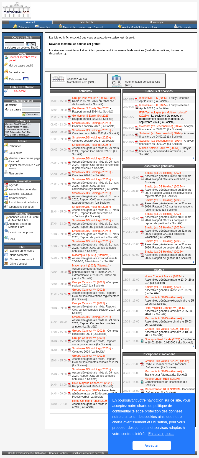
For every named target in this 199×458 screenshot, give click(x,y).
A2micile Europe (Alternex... (22, 129)
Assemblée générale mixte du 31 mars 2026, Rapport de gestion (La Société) (95, 225)
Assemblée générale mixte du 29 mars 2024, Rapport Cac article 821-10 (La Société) (95, 151)
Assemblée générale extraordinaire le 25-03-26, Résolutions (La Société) (94, 260)
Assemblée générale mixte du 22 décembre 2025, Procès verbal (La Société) (95, 393)
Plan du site (182, 27)
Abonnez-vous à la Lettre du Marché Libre (23, 218)
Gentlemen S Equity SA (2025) (90, 108)
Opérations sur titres (21, 206)
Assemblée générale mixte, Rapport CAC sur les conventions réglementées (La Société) (95, 296)
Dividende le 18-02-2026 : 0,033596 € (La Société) (170, 341)
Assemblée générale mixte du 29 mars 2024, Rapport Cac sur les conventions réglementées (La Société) (95, 165)
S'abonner (21, 27)
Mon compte (157, 22)
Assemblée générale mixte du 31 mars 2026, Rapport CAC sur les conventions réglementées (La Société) (96, 186)
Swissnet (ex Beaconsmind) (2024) (160, 126)
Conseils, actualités (20, 193)
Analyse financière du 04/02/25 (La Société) (166, 135)
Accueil (30, 22)
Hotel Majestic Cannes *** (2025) (92, 383)
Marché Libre (87, 22)
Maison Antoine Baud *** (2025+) (159, 148)
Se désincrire (17, 72)
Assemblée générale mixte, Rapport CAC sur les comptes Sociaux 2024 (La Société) (96, 310)
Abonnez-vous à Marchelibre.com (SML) (81, 80)
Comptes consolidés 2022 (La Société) (95, 133)
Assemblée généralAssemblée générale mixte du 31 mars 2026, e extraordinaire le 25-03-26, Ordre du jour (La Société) (94, 273)
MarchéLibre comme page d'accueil (80, 27)
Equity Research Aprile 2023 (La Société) (164, 99)
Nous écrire (43, 27)
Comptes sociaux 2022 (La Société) (93, 126)
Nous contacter (19, 255)
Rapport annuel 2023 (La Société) (92, 118)
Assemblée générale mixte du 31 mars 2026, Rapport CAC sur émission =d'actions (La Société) (95, 213)
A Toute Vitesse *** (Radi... (22, 127)
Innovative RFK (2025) (153, 98)
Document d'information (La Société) (170, 391)
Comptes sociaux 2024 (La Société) (95, 284)
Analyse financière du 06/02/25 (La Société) (166, 142)
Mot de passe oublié (21, 65)
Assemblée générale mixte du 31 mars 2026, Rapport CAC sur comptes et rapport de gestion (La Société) (95, 199)
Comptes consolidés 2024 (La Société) (95, 332)
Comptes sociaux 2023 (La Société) (93, 140)
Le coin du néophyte (20, 232)
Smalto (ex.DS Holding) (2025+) (91, 123)
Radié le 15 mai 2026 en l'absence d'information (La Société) (93, 103)
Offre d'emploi (18, 263)
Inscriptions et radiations (23, 202)
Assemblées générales (22, 189)
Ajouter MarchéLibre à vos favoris (138, 27)
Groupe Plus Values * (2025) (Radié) (94, 98)
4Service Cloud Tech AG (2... (22, 124)
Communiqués (17, 198)
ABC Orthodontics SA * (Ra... (22, 132)
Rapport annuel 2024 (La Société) (92, 111)
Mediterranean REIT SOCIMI (162, 378)
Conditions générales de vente (88, 453)
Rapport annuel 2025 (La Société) (92, 386)
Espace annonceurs (22, 250)
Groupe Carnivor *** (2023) (88, 282)
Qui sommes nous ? (22, 259)
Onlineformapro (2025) (86, 390)
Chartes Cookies (58, 453)
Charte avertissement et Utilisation (27, 453)
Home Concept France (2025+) (91, 400)
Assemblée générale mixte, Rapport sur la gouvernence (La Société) (94, 343)
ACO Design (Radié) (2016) (22, 135)
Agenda (13, 185)
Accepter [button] (152, 445)
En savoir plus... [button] (161, 434)
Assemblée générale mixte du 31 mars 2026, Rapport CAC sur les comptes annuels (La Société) (95, 248)
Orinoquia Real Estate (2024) (162, 339)
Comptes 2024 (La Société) (88, 175)
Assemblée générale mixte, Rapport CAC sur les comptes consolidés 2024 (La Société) (95, 362)
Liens (11, 239)
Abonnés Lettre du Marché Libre (19, 225)
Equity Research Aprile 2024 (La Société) (164, 107)
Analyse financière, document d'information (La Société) (165, 151)
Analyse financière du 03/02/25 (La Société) (166, 128)
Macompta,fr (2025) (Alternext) (90, 255)
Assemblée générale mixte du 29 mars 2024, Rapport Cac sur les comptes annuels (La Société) (95, 376)
